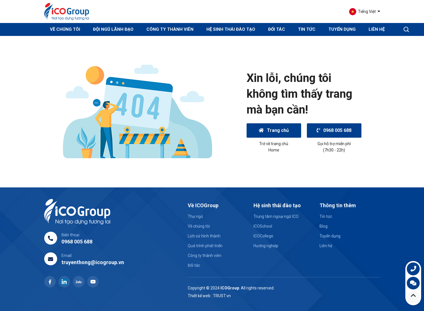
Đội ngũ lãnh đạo (113, 29)
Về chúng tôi (199, 226)
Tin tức (306, 29)
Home (273, 150)
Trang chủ (274, 130)
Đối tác (276, 29)
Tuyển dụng (342, 29)
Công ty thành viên (169, 29)
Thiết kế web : (200, 295)
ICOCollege (263, 236)
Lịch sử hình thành (204, 236)
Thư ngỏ (195, 216)
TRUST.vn (222, 295)
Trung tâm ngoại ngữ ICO (276, 216)
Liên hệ (377, 29)
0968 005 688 (334, 130)
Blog (324, 226)
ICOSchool (262, 226)
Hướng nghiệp (265, 245)
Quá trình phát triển (205, 245)
